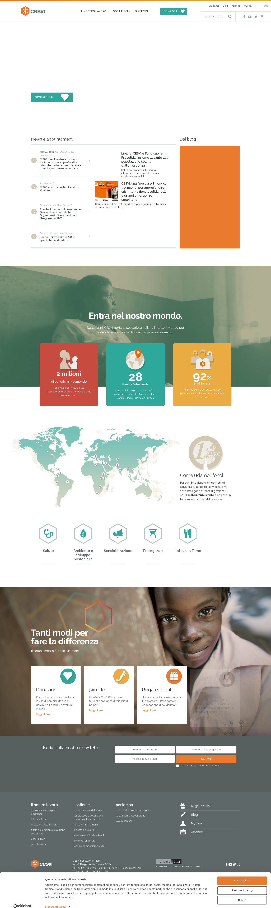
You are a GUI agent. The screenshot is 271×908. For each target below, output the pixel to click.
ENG (266, 6)
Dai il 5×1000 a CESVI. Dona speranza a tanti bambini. (88, 817)
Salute (48, 541)
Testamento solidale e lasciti (88, 835)
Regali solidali (201, 806)
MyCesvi (248, 5)
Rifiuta (242, 894)
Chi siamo (214, 5)
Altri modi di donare (84, 840)
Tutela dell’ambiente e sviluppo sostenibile (48, 832)
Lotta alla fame (39, 819)
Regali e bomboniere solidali (89, 846)
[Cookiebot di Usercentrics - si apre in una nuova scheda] (22, 901)
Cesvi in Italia (38, 839)
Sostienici (120, 11)
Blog (225, 5)
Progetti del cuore (83, 830)
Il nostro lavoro (93, 11)
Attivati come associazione (130, 815)
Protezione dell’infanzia (44, 824)
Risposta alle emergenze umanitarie (44, 812)
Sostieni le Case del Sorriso (88, 810)
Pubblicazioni (38, 844)
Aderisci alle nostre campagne (132, 810)
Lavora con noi (124, 821)
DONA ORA (170, 11)
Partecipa (141, 11)
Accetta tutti (242, 875)
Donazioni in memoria (85, 824)
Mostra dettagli (55, 901)
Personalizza (242, 884)
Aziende (236, 5)
